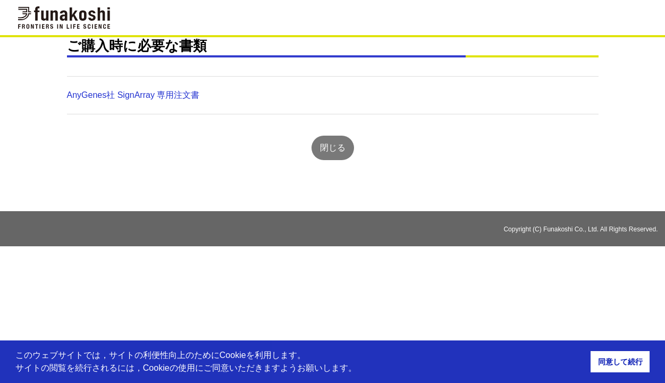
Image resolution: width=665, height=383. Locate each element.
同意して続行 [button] (620, 361)
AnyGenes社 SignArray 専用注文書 (133, 94)
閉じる (333, 147)
